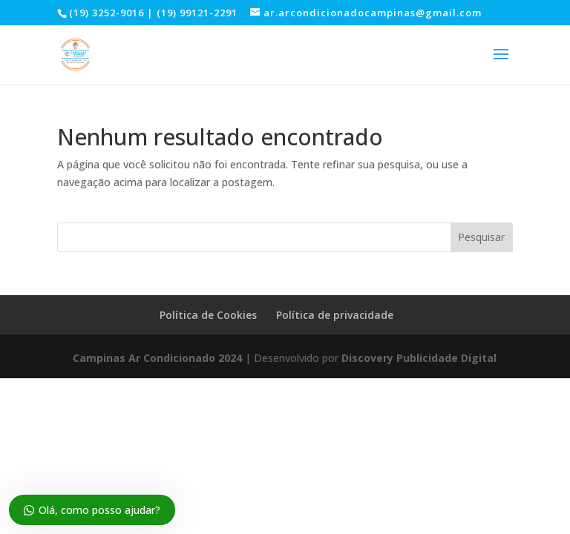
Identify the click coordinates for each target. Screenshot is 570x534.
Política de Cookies (208, 315)
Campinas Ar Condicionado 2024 (157, 358)
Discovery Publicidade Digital (419, 358)
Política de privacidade (334, 315)
